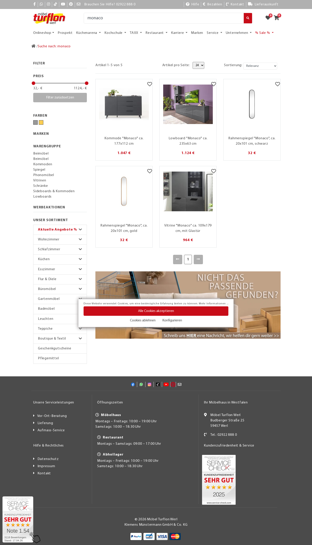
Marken (197, 33)
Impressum (46, 466)
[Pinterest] (71, 4)
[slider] (33, 83)
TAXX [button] (134, 33)
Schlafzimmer (49, 249)
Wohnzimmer (48, 239)
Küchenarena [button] (87, 33)
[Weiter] (198, 259)
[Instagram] (48, 4)
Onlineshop (42, 33)
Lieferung (45, 423)
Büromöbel (47, 289)
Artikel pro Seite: (176, 65)
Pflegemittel (48, 358)
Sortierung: (233, 65)
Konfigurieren (172, 320)
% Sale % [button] (263, 33)
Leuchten (45, 319)
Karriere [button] (178, 33)
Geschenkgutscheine (54, 348)
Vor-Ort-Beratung (52, 416)
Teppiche (45, 329)
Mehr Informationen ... (214, 303)
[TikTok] (55, 4)
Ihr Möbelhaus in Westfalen (226, 402)
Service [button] (213, 33)
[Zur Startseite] (33, 46)
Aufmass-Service (51, 430)
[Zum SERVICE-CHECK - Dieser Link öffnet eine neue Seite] (18, 519)
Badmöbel (46, 309)
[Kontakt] (235, 4)
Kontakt (44, 473)
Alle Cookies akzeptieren (156, 311)
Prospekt (65, 33)
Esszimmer (46, 269)
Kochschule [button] (113, 33)
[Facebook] (35, 4)
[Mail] (78, 4)
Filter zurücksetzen (60, 97)
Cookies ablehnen (143, 320)
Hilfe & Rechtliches (48, 445)
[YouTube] (63, 4)
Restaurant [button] (155, 33)
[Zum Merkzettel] (269, 18)
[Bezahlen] (212, 4)
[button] (60, 230)
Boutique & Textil (52, 338)
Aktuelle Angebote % (57, 229)
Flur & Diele (47, 279)
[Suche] (164, 18)
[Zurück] (177, 259)
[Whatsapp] (41, 4)
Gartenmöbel (49, 299)
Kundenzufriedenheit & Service (229, 445)
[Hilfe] (192, 4)
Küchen (44, 259)
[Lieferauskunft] (263, 4)
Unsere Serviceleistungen (53, 402)
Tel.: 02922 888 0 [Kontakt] (223, 435)
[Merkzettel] (149, 84)
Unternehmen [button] (237, 33)
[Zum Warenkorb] (277, 18)
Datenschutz (48, 459)
